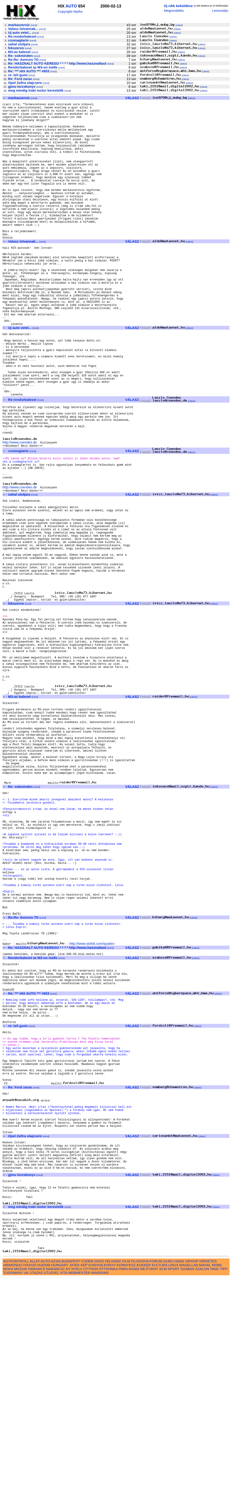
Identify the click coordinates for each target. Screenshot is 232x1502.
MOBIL (217, 1489)
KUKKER (144, 1489)
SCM (163, 1493)
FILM (126, 1485)
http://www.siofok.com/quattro (91, 1111)
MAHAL (205, 1489)
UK (26, 1497)
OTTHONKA (108, 1493)
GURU (168, 1485)
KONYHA (95, 1489)
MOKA (8, 1493)
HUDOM (43, 1489)
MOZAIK (20, 1493)
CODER (87, 1485)
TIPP (223, 1493)
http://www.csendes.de (19, 512)
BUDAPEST (71, 1485)
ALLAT (35, 1485)
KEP (84, 1489)
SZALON (202, 1493)
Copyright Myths (70, 11)
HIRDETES (208, 1485)
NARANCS (36, 1493)
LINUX (173, 1489)
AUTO (71, 6)
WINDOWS (100, 1497)
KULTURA (159, 1489)
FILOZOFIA (140, 1485)
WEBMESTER (79, 1497)
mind (33, 25)
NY (68, 1493)
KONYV (110, 1489)
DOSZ (99, 1485)
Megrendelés (174, 10)
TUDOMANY (13, 1497)
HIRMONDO (12, 1489)
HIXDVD (29, 1489)
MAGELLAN (188, 1489)
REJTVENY (149, 1493)
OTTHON (90, 1493)
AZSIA (56, 1485)
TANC (214, 1493)
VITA (63, 1497)
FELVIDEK (113, 1485)
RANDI (134, 1493)
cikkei (179, 25)
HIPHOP (191, 1485)
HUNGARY (59, 1489)
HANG (179, 1485)
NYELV (76, 1493)
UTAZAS (36, 1497)
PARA (123, 1493)
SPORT (174, 1493)
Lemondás (220, 10)
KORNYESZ (126, 1489)
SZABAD (187, 1493)
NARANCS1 (55, 1493)
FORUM (156, 1485)
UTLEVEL (51, 1497)
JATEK (74, 1489)
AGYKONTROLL (16, 1485)
